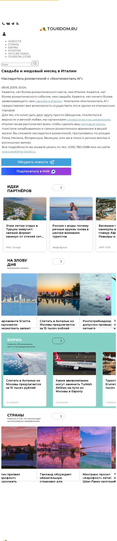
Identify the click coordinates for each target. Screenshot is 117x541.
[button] (61, 187)
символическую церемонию (89, 119)
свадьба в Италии (48, 101)
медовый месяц (93, 124)
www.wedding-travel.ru (19, 151)
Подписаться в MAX (36, 171)
